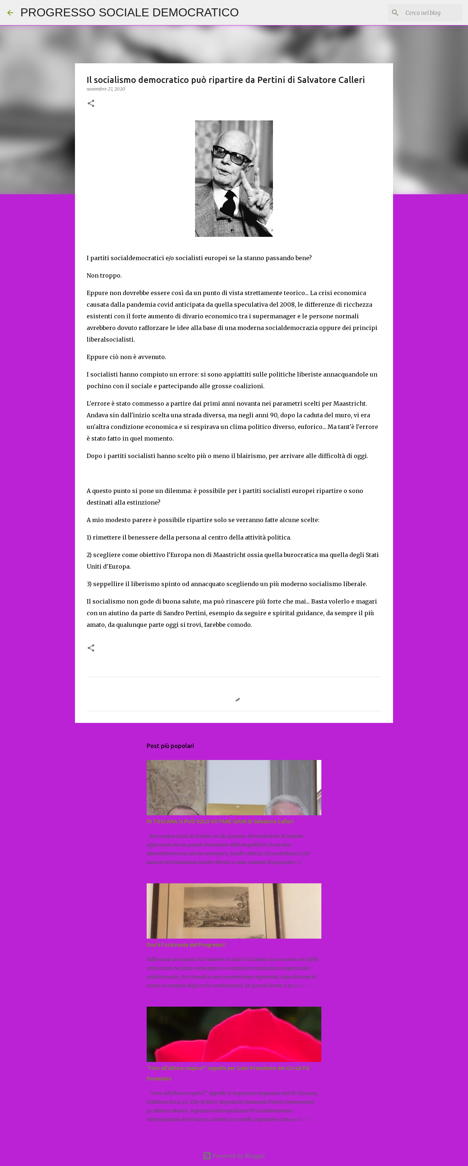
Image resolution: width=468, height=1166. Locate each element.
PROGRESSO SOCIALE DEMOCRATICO (129, 12)
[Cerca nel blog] (424, 12)
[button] (91, 104)
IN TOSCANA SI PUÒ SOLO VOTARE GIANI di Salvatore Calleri (220, 821)
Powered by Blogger (234, 1156)
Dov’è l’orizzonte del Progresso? (186, 945)
